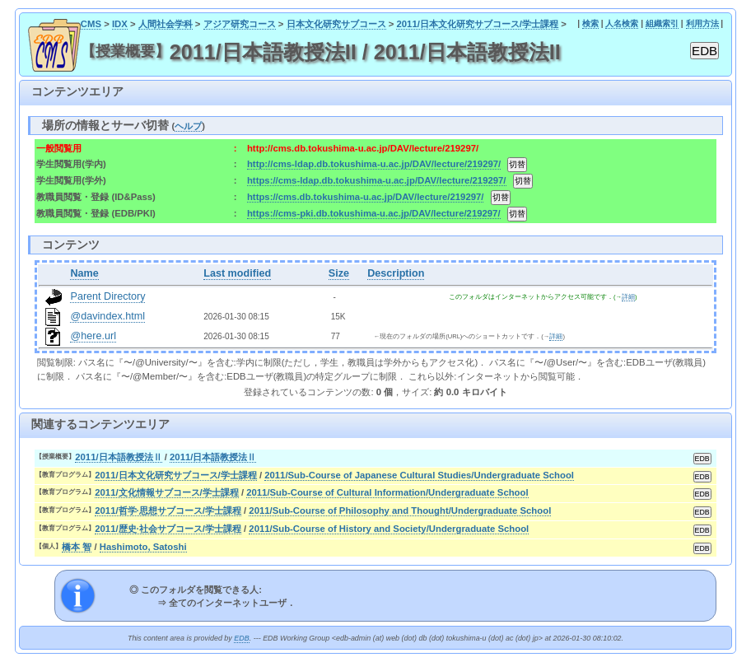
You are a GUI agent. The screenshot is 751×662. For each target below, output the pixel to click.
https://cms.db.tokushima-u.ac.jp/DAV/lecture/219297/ (365, 197)
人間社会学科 (165, 24)
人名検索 (621, 23)
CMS (91, 24)
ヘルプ (188, 126)
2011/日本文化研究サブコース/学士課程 (477, 24)
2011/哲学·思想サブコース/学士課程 (168, 510)
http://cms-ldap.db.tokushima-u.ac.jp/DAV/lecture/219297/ (374, 164)
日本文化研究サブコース (336, 24)
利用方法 (702, 23)
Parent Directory (107, 296)
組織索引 (662, 23)
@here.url (93, 336)
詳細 (628, 297)
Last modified (237, 273)
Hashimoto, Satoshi (143, 547)
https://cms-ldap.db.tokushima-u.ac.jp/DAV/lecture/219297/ (376, 180)
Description (395, 273)
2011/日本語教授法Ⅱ (118, 457)
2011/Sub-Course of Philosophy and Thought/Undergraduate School (400, 510)
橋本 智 (76, 547)
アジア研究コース (239, 24)
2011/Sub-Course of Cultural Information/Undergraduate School (387, 492)
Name (84, 273)
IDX (120, 24)
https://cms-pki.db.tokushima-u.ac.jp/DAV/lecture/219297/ (374, 213)
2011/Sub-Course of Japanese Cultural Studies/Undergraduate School (419, 475)
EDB (241, 638)
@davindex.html (107, 316)
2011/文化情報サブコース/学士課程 (167, 492)
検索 (590, 23)
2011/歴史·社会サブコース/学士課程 (168, 529)
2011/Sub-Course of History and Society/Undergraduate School (389, 529)
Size (339, 273)
